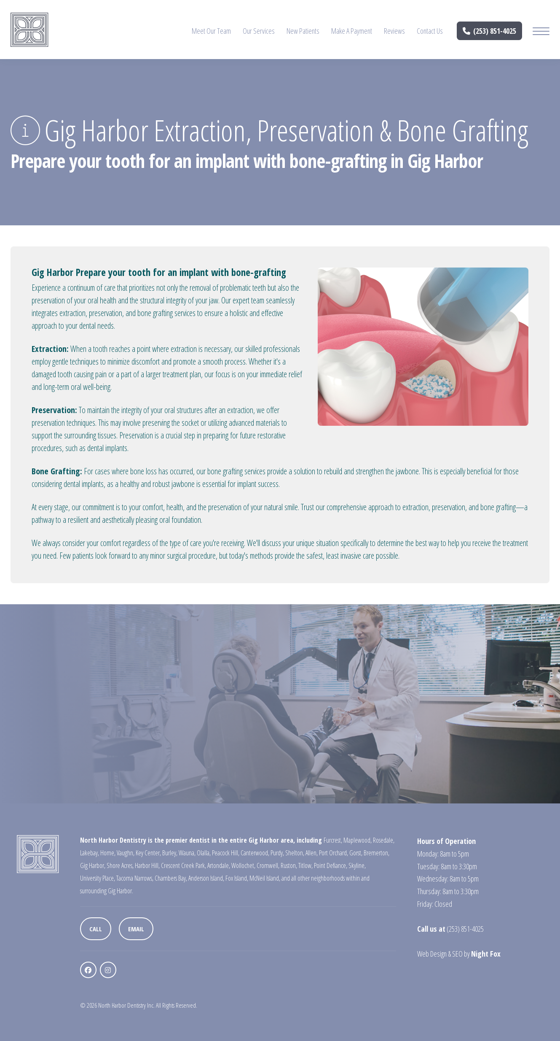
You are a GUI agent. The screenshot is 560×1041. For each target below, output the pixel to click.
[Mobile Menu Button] (541, 32)
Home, (107, 852)
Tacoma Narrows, (134, 878)
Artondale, (218, 865)
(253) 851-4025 (490, 31)
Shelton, (294, 852)
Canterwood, (255, 852)
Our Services (259, 31)
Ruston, (289, 865)
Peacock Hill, (225, 852)
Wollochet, (243, 865)
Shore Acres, (120, 865)
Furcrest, (333, 840)
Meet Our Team (211, 31)
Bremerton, (376, 852)
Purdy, (277, 852)
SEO (457, 954)
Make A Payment (351, 31)
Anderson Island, (206, 878)
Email (136, 929)
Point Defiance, (330, 865)
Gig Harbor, (92, 865)
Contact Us (430, 31)
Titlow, (305, 865)
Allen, (311, 852)
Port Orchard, (333, 852)
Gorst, (355, 852)
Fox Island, (236, 878)
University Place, (97, 878)
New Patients (303, 31)
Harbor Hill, (147, 865)
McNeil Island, (264, 878)
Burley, (169, 852)
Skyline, (357, 865)
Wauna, (187, 852)
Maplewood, (357, 840)
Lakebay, (89, 852)
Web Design (432, 954)
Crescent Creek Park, (183, 865)
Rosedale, (383, 840)
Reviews (394, 31)
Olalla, (204, 852)
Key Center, (148, 852)
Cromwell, (268, 865)
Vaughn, (125, 852)
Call (95, 929)
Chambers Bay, (171, 878)
